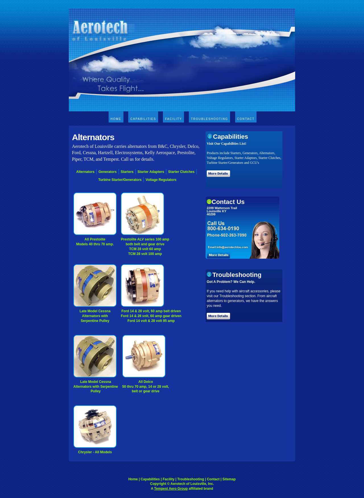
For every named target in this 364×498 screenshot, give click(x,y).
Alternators (85, 172)
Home (116, 119)
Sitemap (229, 479)
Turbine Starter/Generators (120, 180)
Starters (127, 172)
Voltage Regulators (161, 180)
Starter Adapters (151, 172)
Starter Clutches (181, 172)
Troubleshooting (209, 119)
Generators (107, 172)
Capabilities (143, 119)
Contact (246, 119)
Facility (173, 119)
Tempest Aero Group (171, 489)
